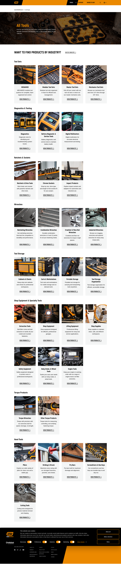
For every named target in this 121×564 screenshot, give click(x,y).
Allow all (108, 549)
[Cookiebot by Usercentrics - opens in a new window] (10, 561)
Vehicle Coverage (33, 543)
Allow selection (108, 555)
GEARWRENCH (18, 10)
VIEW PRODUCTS (24, 99)
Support (80, 2)
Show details (81, 560)
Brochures (53, 545)
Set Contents (53, 543)
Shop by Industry (70, 52)
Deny (108, 560)
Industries (41, 543)
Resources (54, 540)
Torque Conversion (33, 545)
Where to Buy (91, 2)
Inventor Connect (42, 545)
